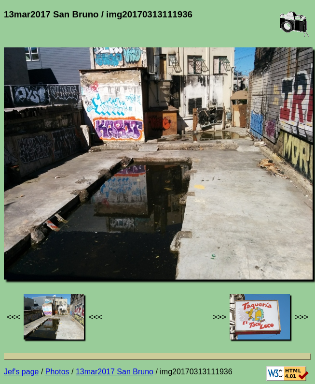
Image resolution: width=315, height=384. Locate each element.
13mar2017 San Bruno (114, 372)
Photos (57, 372)
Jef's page (21, 372)
